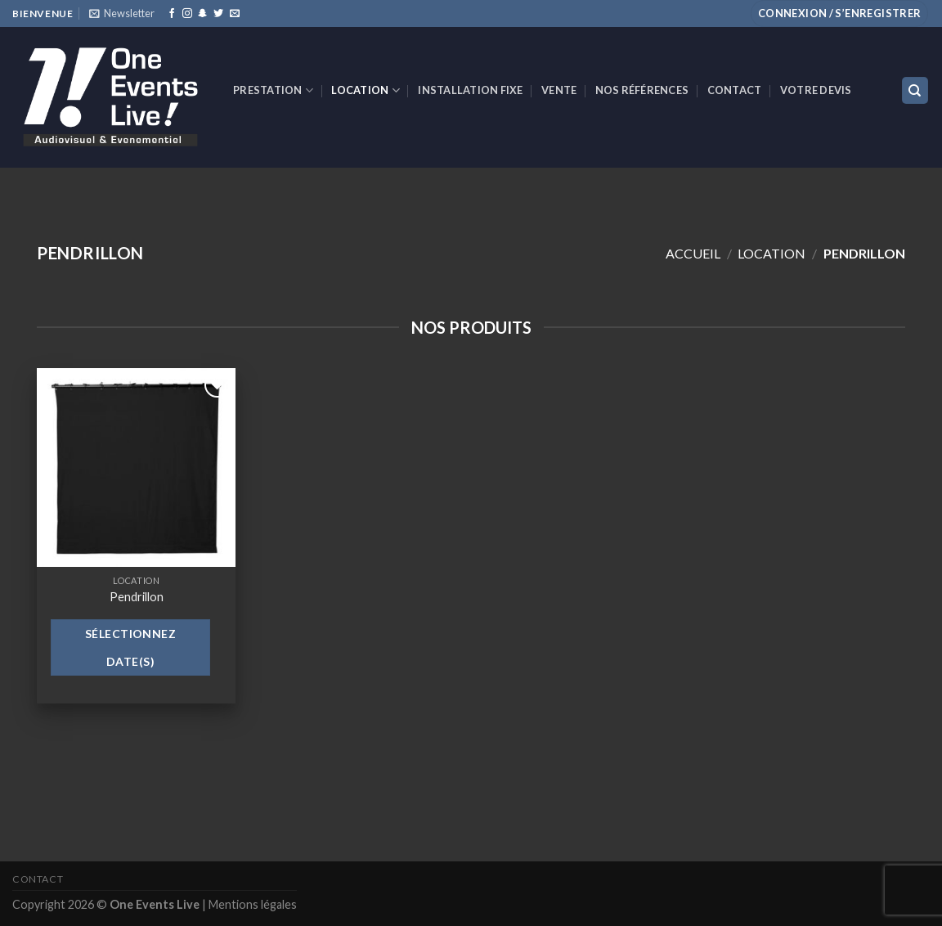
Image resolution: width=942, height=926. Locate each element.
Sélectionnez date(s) (130, 647)
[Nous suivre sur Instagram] (187, 14)
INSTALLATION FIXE (470, 90)
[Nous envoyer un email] (235, 14)
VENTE (558, 90)
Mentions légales (253, 904)
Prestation (273, 90)
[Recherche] (915, 90)
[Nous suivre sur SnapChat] (203, 14)
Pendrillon (137, 597)
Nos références (642, 90)
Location (365, 90)
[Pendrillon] (136, 467)
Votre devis (816, 90)
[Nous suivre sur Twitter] (218, 14)
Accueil (693, 253)
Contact (734, 90)
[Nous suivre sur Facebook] (172, 14)
